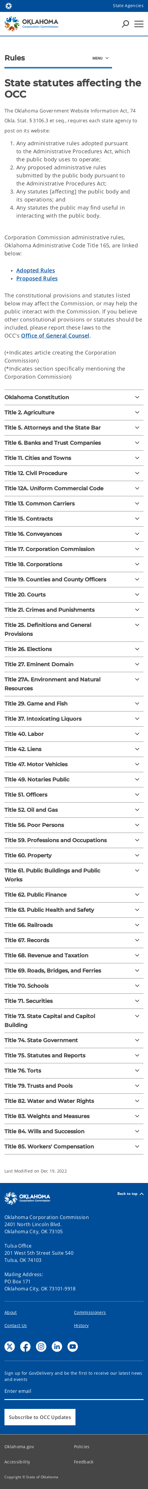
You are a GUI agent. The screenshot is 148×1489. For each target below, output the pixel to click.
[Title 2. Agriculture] (74, 412)
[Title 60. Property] (74, 855)
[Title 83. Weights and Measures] (74, 1116)
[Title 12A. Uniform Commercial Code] (74, 488)
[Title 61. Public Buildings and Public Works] (74, 875)
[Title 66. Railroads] (74, 925)
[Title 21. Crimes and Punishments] (74, 610)
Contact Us (15, 1325)
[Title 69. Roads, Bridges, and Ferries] (74, 970)
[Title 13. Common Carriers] (74, 503)
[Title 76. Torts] (74, 1070)
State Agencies (128, 5)
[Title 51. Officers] (74, 794)
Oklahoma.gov (19, 1446)
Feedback (84, 1462)
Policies (82, 1446)
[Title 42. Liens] (74, 749)
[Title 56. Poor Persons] (74, 825)
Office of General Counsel (55, 335)
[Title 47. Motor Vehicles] (74, 764)
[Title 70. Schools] (74, 985)
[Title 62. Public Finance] (74, 894)
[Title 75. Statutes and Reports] (74, 1055)
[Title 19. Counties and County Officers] (74, 579)
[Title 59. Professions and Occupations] (74, 840)
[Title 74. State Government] (74, 1040)
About (10, 1312)
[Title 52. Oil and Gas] (74, 810)
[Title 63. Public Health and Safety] (74, 910)
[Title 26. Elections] (74, 649)
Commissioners (90, 1312)
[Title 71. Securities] (74, 1001)
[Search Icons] (125, 24)
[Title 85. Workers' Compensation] (74, 1146)
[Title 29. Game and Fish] (74, 703)
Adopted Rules (35, 270)
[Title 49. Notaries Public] (74, 779)
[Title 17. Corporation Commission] (74, 549)
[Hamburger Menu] (139, 24)
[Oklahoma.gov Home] (8, 5)
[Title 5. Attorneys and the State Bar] (74, 427)
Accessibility (17, 1462)
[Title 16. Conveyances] (74, 534)
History (81, 1325)
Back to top (130, 1194)
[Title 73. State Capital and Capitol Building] (74, 1021)
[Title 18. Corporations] (74, 564)
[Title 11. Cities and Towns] (74, 458)
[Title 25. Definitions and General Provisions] (74, 630)
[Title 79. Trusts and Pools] (74, 1085)
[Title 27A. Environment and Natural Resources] (74, 684)
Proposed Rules (37, 278)
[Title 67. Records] (74, 940)
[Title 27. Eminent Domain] (74, 664)
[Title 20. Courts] (74, 594)
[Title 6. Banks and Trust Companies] (74, 443)
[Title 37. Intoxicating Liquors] (74, 718)
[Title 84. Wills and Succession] (74, 1131)
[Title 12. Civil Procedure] (74, 473)
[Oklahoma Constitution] (74, 397)
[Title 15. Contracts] (74, 518)
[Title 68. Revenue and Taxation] (74, 955)
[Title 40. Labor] (74, 734)
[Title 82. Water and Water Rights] (74, 1101)
